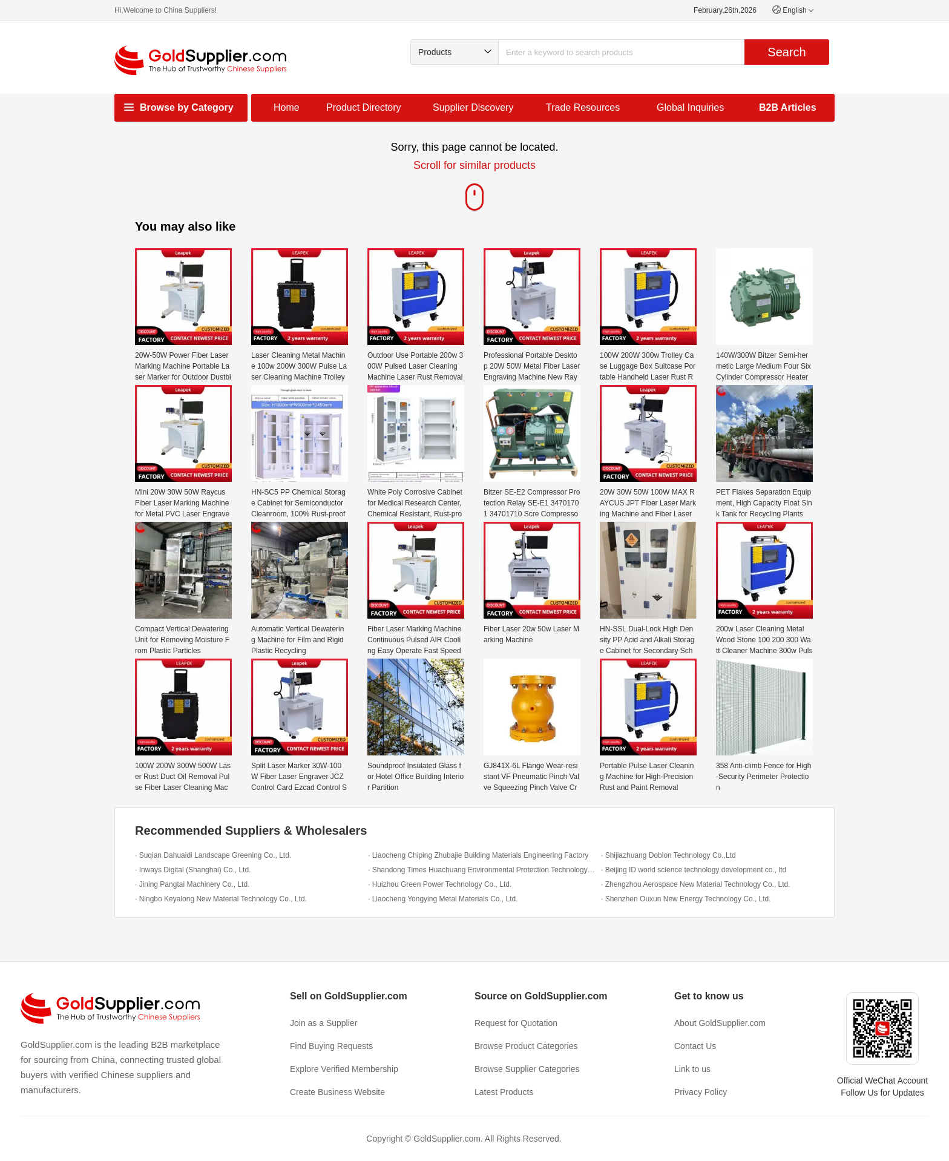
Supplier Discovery (473, 107)
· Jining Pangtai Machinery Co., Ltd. (192, 884)
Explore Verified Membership (344, 1069)
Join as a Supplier (323, 1023)
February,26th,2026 (725, 10)
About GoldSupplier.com (720, 1023)
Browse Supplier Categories (527, 1069)
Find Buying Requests (331, 1046)
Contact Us (695, 1046)
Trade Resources (583, 107)
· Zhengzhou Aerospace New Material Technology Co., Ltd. (695, 884)
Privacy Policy (700, 1092)
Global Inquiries (690, 107)
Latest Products (504, 1092)
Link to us (692, 1069)
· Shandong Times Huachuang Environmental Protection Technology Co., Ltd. (481, 870)
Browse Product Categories (526, 1046)
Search (786, 52)
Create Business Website (337, 1092)
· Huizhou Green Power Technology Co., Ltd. (439, 884)
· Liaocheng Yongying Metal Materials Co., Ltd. (443, 899)
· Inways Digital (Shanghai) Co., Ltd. (193, 870)
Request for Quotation (516, 1023)
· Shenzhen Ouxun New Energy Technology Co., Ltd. (686, 899)
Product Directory (363, 107)
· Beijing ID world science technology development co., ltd (693, 870)
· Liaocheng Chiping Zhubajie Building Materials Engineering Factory (478, 855)
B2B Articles (787, 107)
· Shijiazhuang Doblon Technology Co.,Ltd (668, 855)
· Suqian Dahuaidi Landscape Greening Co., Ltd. (213, 855)
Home (287, 107)
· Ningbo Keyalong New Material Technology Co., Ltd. (221, 899)
